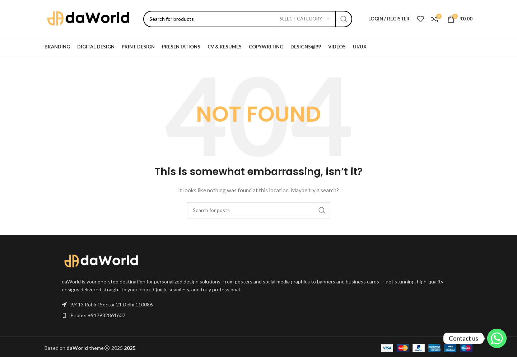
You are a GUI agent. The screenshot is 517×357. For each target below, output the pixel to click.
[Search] (247, 19)
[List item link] (258, 315)
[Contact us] (497, 338)
